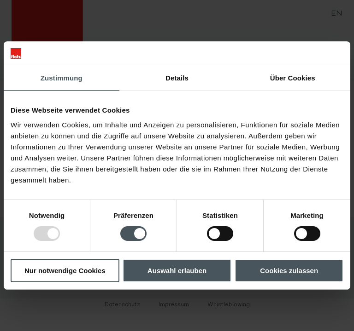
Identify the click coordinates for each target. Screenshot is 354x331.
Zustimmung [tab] (62, 78)
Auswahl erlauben (177, 270)
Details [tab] (177, 78)
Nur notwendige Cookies (65, 270)
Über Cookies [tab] (292, 78)
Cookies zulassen (289, 270)
